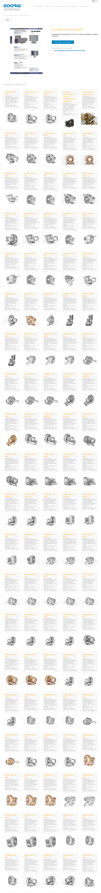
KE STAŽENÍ (72, 6)
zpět (7, 20)
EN (96, 1)
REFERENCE (60, 6)
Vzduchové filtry (27, 15)
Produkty (10, 15)
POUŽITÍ (49, 6)
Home (4, 15)
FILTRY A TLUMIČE (17, 15)
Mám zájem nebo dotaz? (62, 42)
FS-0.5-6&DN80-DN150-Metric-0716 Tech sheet (68, 50)
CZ (93, 1)
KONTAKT (84, 6)
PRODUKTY (38, 6)
